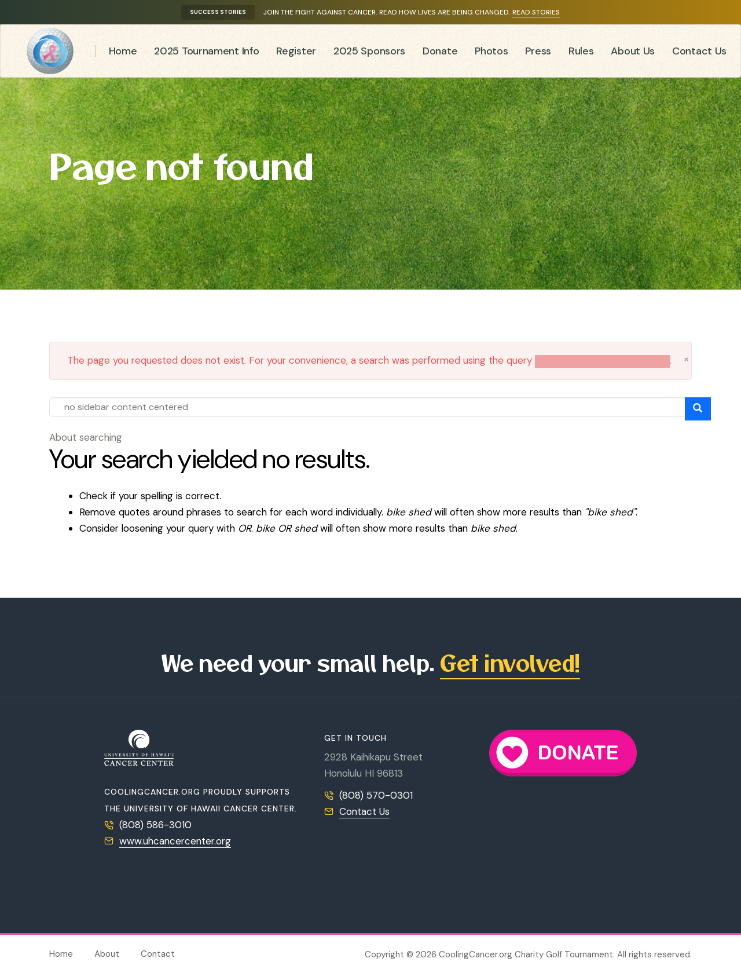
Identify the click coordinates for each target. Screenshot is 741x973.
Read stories (536, 12)
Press (538, 51)
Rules (581, 51)
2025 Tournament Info (206, 51)
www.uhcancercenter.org (175, 841)
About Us (633, 51)
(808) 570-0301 (376, 795)
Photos (491, 51)
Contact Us (699, 51)
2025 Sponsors (369, 51)
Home (123, 51)
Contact (158, 954)
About (106, 954)
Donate (440, 51)
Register (296, 51)
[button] (686, 359)
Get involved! (510, 662)
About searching (85, 437)
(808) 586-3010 (155, 824)
